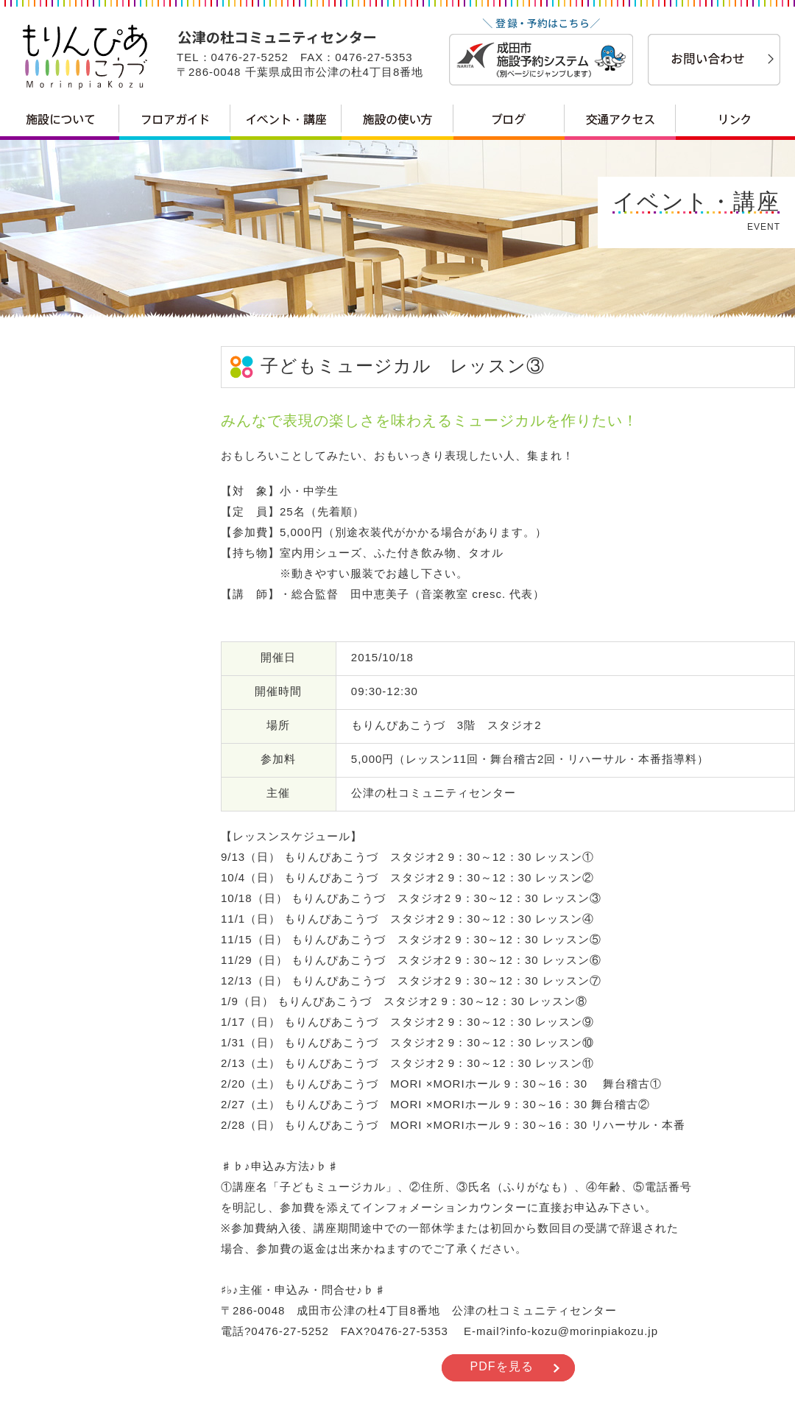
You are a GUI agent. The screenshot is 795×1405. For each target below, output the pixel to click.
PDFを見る (502, 1366)
